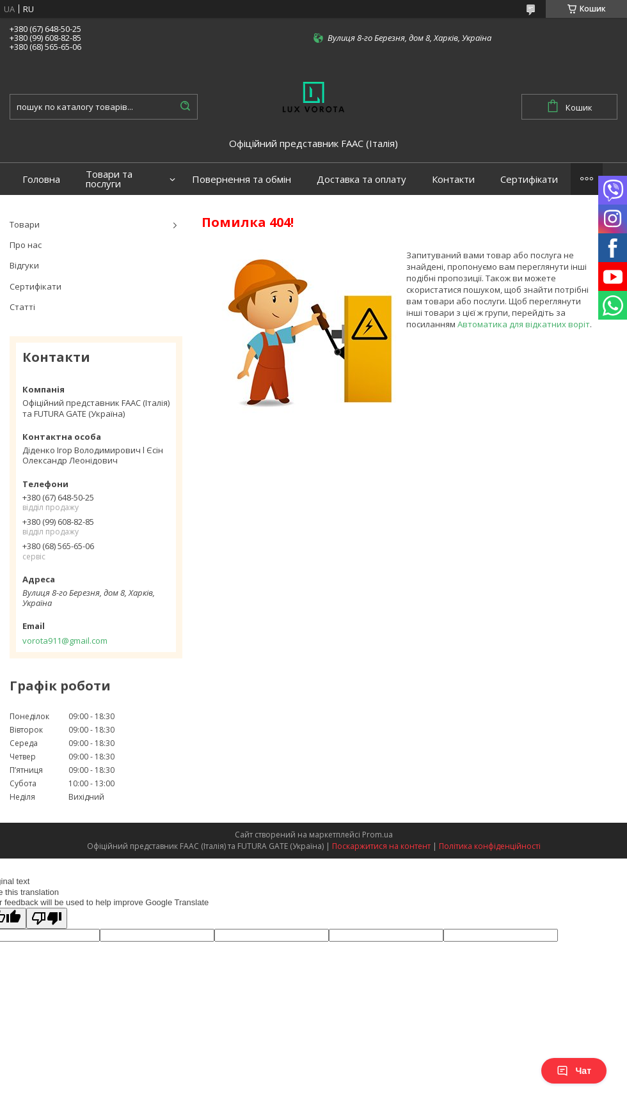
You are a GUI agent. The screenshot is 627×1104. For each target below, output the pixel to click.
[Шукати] (185, 107)
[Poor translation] (46, 918)
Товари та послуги (109, 179)
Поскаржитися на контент (381, 846)
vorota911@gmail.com (64, 640)
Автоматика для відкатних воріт (523, 324)
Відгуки (24, 265)
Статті (22, 307)
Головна (41, 179)
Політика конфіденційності (490, 846)
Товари (25, 224)
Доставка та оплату (361, 179)
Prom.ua (377, 834)
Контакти (453, 179)
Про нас (26, 245)
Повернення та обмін (241, 179)
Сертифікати (529, 179)
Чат (574, 1071)
